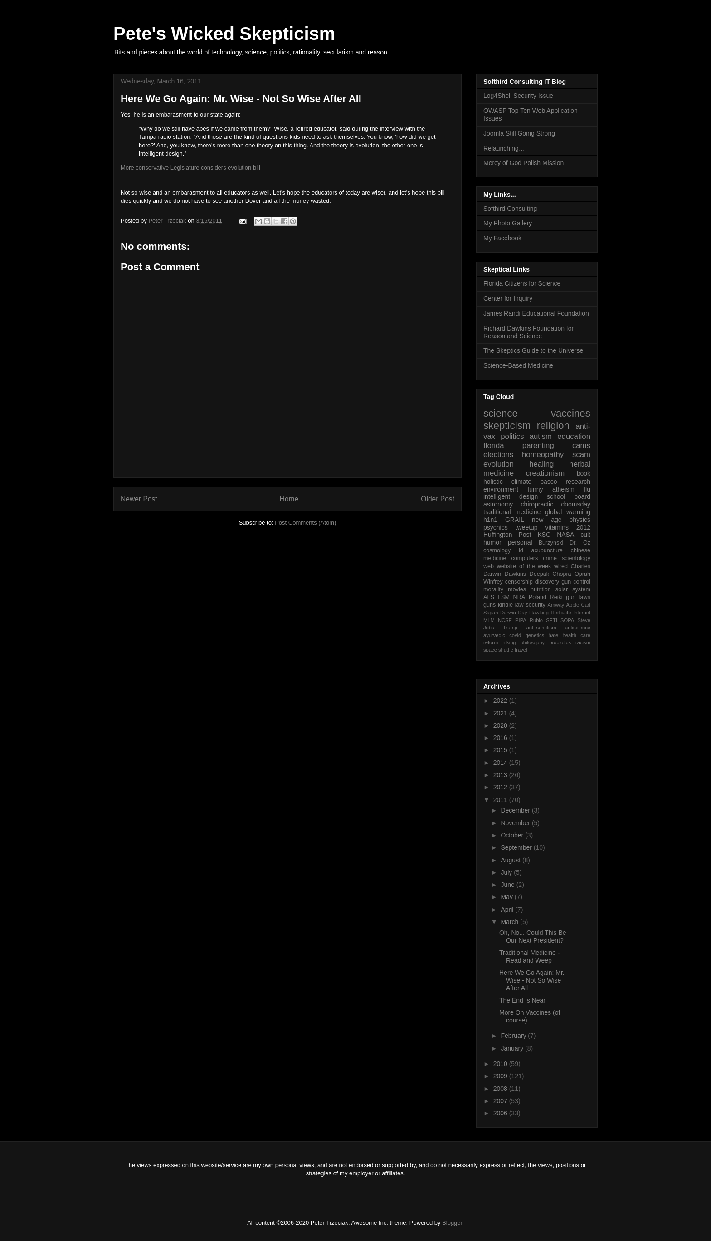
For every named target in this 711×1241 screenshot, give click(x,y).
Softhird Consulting (510, 208)
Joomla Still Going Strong (519, 133)
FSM (503, 597)
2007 (501, 1101)
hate (553, 635)
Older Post (437, 499)
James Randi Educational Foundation (536, 313)
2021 (501, 713)
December (516, 810)
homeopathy (543, 454)
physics (579, 519)
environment (500, 489)
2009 (501, 1076)
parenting (538, 445)
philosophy (533, 642)
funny (535, 489)
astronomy (498, 504)
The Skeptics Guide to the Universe (533, 350)
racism (582, 642)
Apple (573, 605)
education (573, 436)
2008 (501, 1088)
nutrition (541, 589)
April (508, 909)
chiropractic (537, 504)
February (514, 1035)
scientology (576, 558)
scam (581, 454)
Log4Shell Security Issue (518, 95)
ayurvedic (494, 635)
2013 (501, 775)
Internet (581, 612)
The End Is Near (522, 1000)
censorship (519, 582)
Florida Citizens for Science (521, 283)
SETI (551, 620)
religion (553, 425)
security (535, 605)
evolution (498, 464)
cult (585, 534)
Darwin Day (513, 612)
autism (541, 436)
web (488, 566)
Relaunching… (504, 148)
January (513, 1048)
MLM (489, 620)
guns (489, 605)
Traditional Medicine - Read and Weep (529, 956)
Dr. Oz (580, 543)
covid (515, 635)
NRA (519, 597)
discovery (547, 582)
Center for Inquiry (507, 298)
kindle (505, 605)
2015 (501, 750)
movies (517, 589)
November (516, 823)
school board (568, 496)
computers (524, 558)
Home (289, 499)
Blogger (452, 1222)
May (507, 896)
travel (521, 649)
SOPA (567, 620)
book (583, 473)
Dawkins (515, 574)
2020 (501, 725)
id (521, 550)
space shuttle (498, 649)
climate (521, 481)
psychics (495, 527)
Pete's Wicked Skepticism (224, 34)
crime (550, 558)
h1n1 (490, 519)
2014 (501, 762)
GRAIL (514, 519)
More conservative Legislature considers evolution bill (190, 167)
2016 (501, 737)
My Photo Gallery (507, 223)
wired (561, 566)
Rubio (536, 620)
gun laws (578, 597)
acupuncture (547, 550)
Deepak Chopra (550, 574)
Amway (556, 605)
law (519, 605)
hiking (509, 642)
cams (581, 445)
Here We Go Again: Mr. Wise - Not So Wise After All (532, 980)
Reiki (556, 597)
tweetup (527, 527)
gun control (575, 582)
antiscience (577, 627)
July (507, 872)
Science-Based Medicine (518, 365)
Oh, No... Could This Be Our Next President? (532, 936)
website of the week (524, 566)
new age (547, 519)
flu (587, 489)
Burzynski (551, 543)
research (578, 481)
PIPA (520, 620)
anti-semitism (541, 627)
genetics (535, 635)
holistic (493, 481)
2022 (501, 700)
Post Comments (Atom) (305, 522)
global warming (567, 512)
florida (493, 445)
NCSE (505, 620)
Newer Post (139, 499)
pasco (548, 481)
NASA (565, 534)
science (500, 413)
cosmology (497, 550)
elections (498, 454)
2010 (501, 1063)
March (510, 921)
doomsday (575, 504)
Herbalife (561, 612)
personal (520, 542)
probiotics (560, 642)
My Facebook (502, 238)
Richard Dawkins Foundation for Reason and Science (528, 332)
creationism (545, 473)
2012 (583, 527)
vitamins (557, 527)
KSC (543, 534)
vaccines (570, 413)
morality (493, 589)
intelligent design (510, 496)
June (508, 884)
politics (512, 436)
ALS (488, 597)
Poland (537, 597)
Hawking (539, 612)
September (517, 847)
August (511, 860)
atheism (563, 489)
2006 (501, 1113)
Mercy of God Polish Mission (523, 162)
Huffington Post (507, 534)
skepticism (507, 425)
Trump (510, 627)
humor (492, 542)
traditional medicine (512, 512)
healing (541, 464)
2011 (501, 799)
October (513, 835)
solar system (572, 589)
